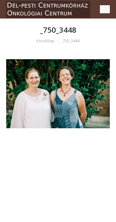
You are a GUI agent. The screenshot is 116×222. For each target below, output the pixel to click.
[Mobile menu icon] (105, 9)
